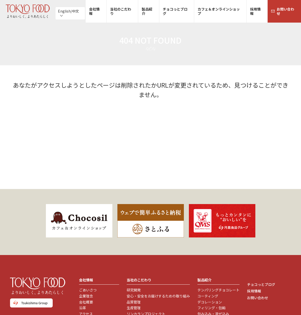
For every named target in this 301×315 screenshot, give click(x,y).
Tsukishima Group (34, 302)
